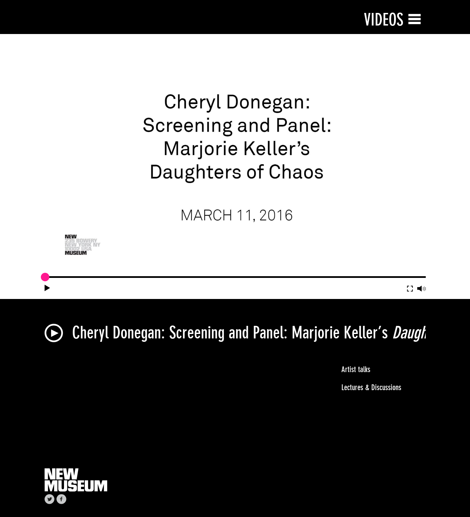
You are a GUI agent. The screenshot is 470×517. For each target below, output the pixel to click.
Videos (383, 20)
